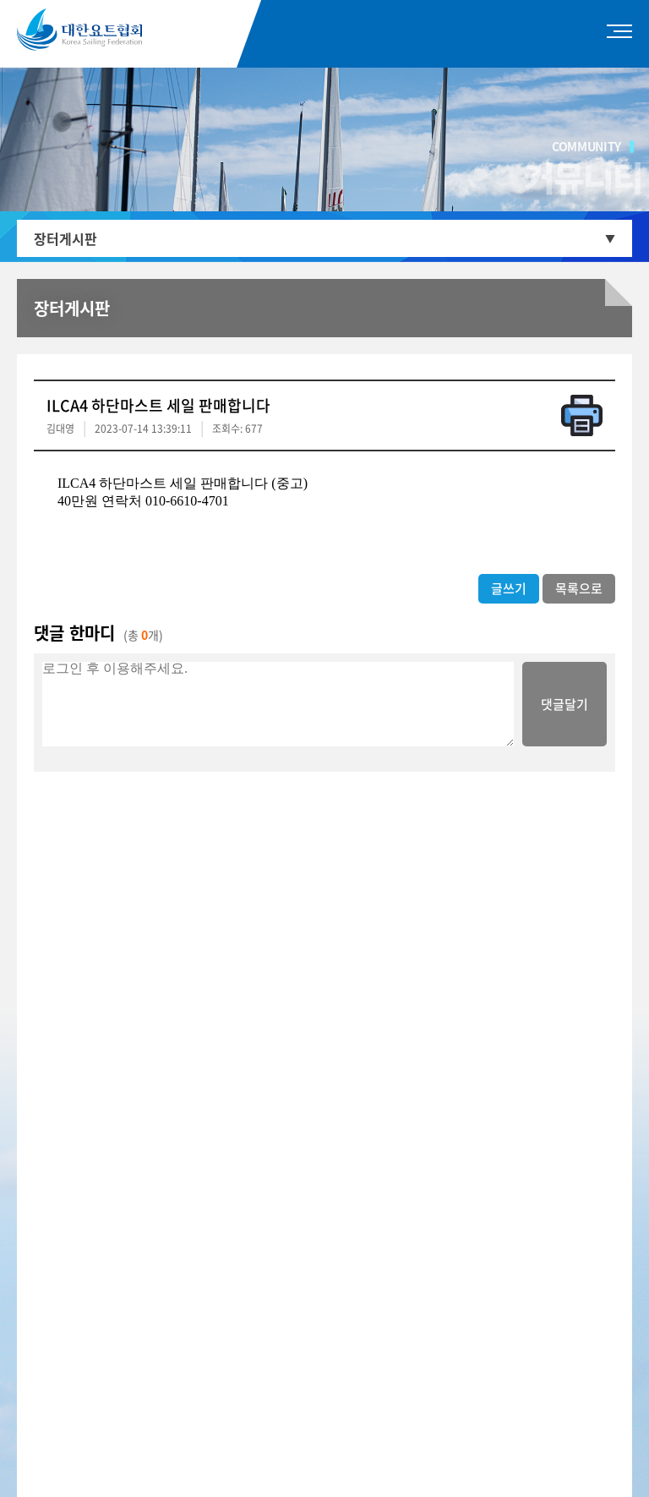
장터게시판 (65, 238)
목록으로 (579, 588)
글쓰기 (508, 588)
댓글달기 (564, 704)
